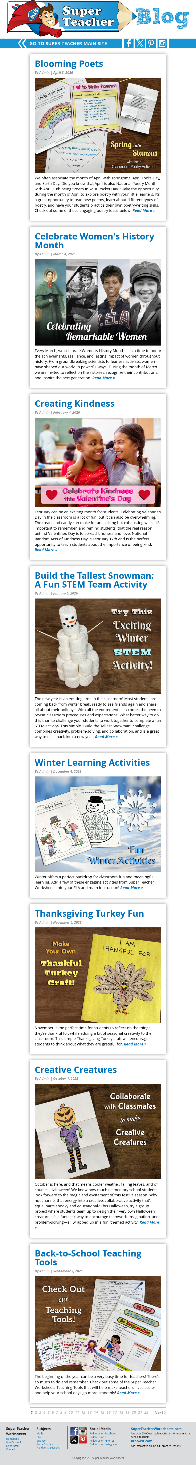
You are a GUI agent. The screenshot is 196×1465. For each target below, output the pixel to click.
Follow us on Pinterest (102, 1440)
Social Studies (45, 1444)
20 (134, 1412)
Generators (13, 1446)
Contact (10, 1449)
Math (40, 1433)
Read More (143, 210)
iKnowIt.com (141, 1441)
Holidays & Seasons (48, 1447)
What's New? (13, 1442)
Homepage (12, 1438)
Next (160, 1412)
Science (41, 1440)
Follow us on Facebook (103, 1433)
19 (127, 1412)
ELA (39, 1437)
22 (146, 1412)
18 (121, 1412)
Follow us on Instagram (103, 1444)
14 (96, 1412)
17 (115, 1412)
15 (102, 1412)
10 (71, 1412)
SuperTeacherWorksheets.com (156, 1428)
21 (140, 1412)
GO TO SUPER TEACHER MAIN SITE (68, 43)
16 (108, 1412)
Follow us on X (98, 1437)
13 (89, 1412)
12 (83, 1412)
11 (77, 1412)
